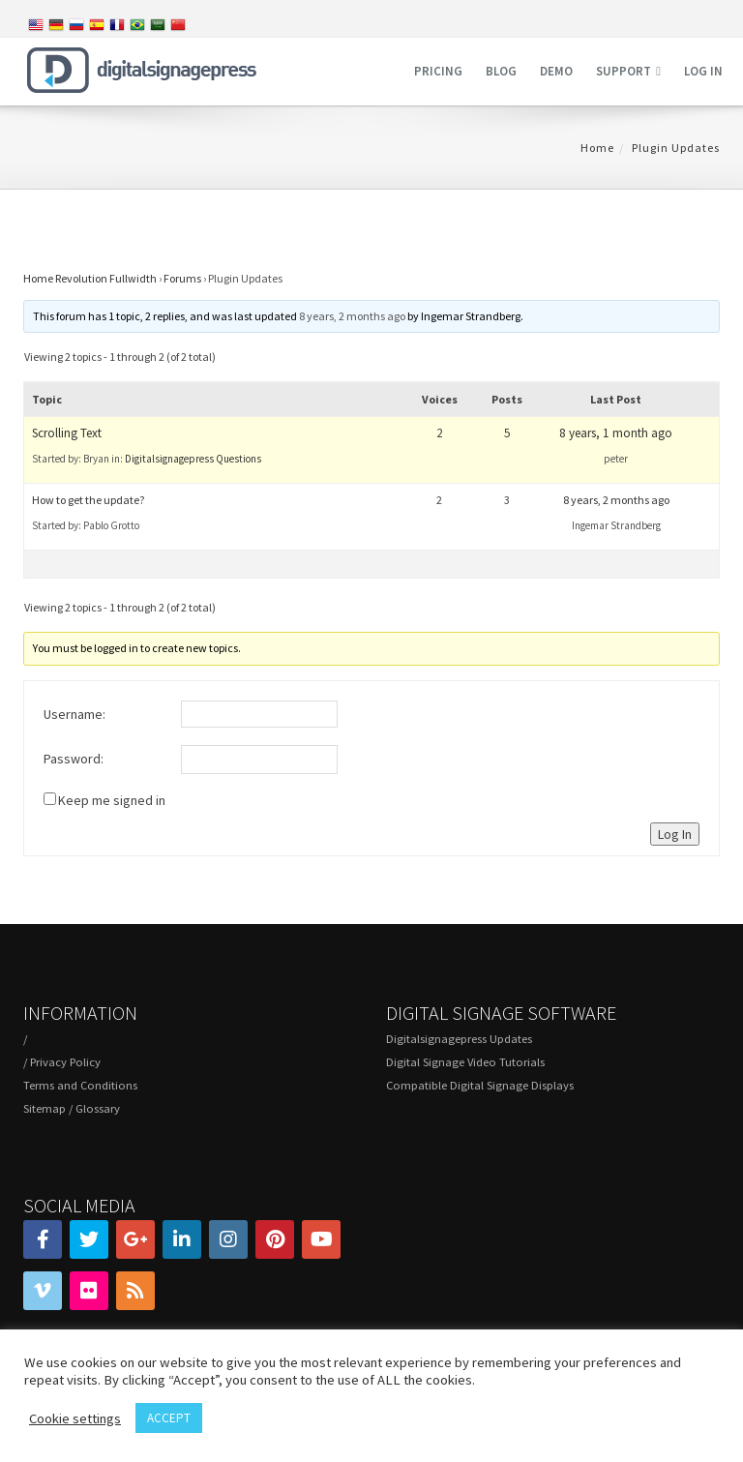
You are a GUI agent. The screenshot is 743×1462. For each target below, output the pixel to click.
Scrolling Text (67, 433)
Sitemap (44, 1108)
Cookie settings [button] (75, 1418)
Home (597, 147)
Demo (556, 71)
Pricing (438, 71)
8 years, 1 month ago (615, 433)
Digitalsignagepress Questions (193, 458)
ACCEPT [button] (169, 1418)
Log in (703, 71)
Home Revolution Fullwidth (90, 278)
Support (623, 71)
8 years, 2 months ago (352, 316)
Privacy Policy (65, 1062)
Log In (675, 834)
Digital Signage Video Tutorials (465, 1062)
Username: (74, 714)
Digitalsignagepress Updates (459, 1038)
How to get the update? (88, 499)
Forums (182, 278)
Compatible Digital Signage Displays (480, 1085)
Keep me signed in (111, 800)
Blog (501, 71)
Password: (74, 758)
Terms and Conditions (80, 1085)
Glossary (97, 1108)
